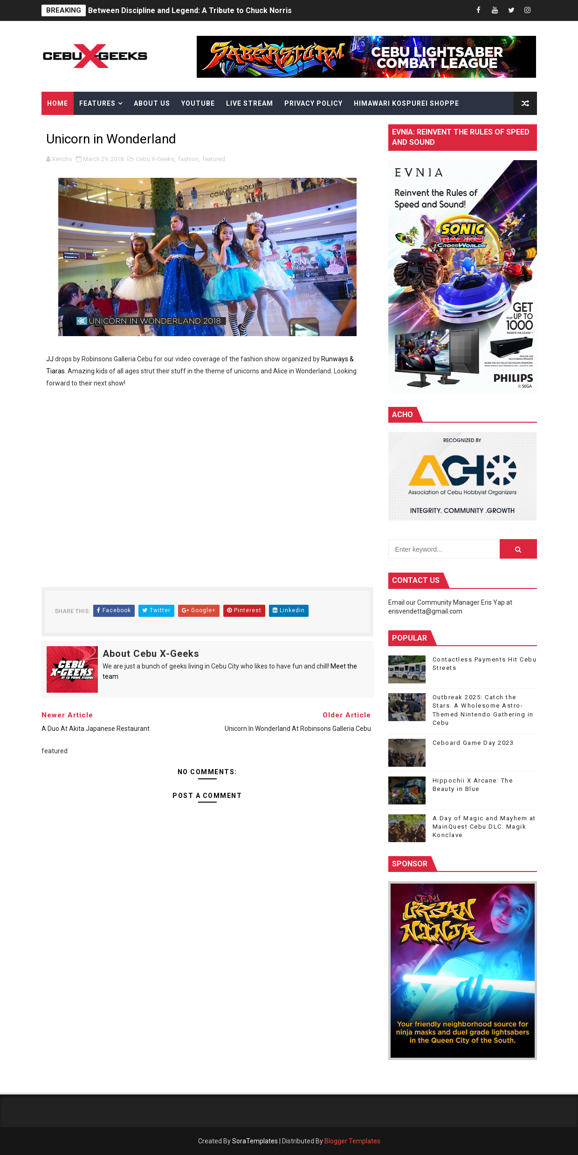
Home (57, 103)
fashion (188, 158)
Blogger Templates (352, 1141)
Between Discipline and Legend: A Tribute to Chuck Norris (190, 10)
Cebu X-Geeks (155, 158)
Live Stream (249, 103)
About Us (152, 103)
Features (97, 103)
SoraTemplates (255, 1141)
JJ (50, 359)
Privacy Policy (313, 103)
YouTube (198, 103)
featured (213, 158)
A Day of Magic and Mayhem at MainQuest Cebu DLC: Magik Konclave (484, 826)
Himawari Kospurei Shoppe (406, 103)
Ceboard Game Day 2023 (473, 742)
